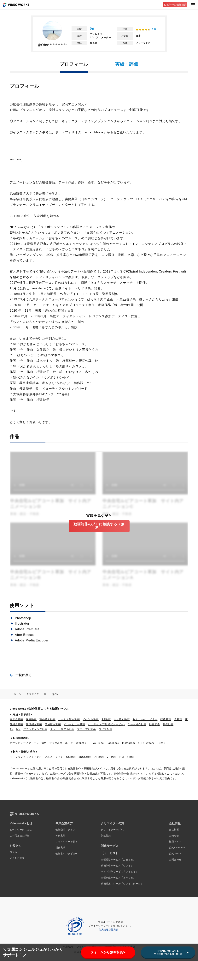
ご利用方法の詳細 (19, 835)
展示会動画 (16, 719)
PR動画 (106, 719)
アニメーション (54, 756)
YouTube (98, 743)
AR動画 (99, 756)
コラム (13, 852)
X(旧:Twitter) (146, 743)
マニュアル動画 (86, 729)
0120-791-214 (168, 952)
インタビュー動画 (74, 724)
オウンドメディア (20, 743)
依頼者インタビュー (66, 853)
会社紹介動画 (122, 719)
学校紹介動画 (53, 724)
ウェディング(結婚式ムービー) (106, 724)
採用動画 (31, 719)
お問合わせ (175, 859)
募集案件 (60, 835)
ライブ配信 (105, 729)
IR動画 (178, 719)
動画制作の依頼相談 (175, 4)
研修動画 (165, 719)
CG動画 (71, 756)
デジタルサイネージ (61, 743)
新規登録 (106, 835)
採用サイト (175, 841)
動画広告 (154, 724)
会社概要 (174, 829)
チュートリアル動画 (62, 729)
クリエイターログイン (113, 829)
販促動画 (168, 724)
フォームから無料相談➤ (108, 952)
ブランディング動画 (35, 729)
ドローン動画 (127, 756)
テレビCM (40, 743)
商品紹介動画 (47, 719)
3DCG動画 (85, 756)
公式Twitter (175, 853)
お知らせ (174, 835)
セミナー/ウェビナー (145, 719)
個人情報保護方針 (109, 929)
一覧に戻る (23, 675)
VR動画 (111, 756)
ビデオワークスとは (21, 829)
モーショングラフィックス (26, 756)
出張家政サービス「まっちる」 (118, 877)
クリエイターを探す (66, 841)
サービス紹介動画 (69, 719)
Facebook (113, 743)
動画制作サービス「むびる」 (117, 865)
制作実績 (60, 847)
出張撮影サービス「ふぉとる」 (118, 859)
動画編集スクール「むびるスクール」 (122, 883)
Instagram (128, 743)
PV (11, 729)
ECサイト (163, 743)
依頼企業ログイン (65, 829)
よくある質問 (17, 858)
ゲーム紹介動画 (137, 724)
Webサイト (83, 743)
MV (18, 729)
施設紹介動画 (34, 724)
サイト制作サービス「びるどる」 (119, 871)
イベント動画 (91, 719)
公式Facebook (177, 847)
